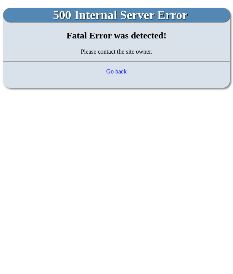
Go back (116, 71)
